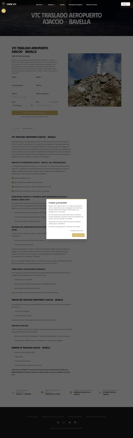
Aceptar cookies (78, 235)
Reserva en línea (92, 4)
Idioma (126, 4)
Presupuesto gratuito (75, 4)
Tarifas (62, 4)
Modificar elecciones (77, 231)
